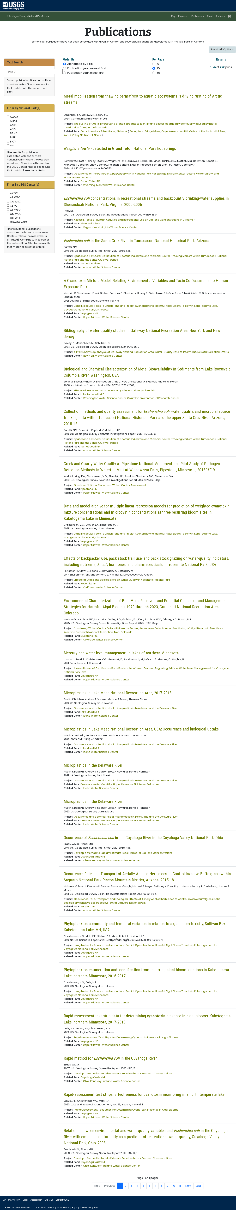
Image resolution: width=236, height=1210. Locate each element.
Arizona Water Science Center (101, 267)
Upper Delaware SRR (125, 784)
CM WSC (15, 214)
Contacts (220, 16)
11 (180, 1186)
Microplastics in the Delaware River (93, 765)
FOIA (96, 1207)
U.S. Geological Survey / (16, 16)
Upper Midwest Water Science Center (106, 317)
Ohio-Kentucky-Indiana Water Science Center (111, 860)
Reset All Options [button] (222, 49)
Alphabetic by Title (80, 64)
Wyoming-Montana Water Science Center (109, 185)
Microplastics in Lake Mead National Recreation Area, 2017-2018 (118, 693)
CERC (13, 206)
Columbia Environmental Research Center (153, 398)
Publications (197, 16)
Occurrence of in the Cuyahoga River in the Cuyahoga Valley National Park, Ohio (143, 837)
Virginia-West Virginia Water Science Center (110, 227)
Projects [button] (182, 16)
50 (158, 73)
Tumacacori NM (90, 263)
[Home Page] (229, 16)
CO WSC (15, 218)
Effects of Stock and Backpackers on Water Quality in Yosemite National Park (122, 580)
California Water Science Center (103, 587)
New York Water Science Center (102, 355)
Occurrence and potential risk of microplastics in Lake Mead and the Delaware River (126, 708)
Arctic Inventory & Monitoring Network (104, 131)
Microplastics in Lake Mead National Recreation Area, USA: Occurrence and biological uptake (141, 729)
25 (158, 68)
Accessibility (36, 1200)
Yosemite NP (88, 583)
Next (188, 1186)
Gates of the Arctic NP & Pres (207, 131)
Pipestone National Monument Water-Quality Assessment (110, 485)
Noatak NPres (92, 135)
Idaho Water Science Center (100, 715)
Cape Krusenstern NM (174, 131)
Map (173, 16)
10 (157, 64)
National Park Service (38, 16)
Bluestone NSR (89, 636)
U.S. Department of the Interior (17, 1207)
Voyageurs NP (89, 313)
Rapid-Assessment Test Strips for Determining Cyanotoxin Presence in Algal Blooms (126, 1037)
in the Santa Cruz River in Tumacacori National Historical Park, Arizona (136, 240)
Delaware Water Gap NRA (96, 784)
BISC (13, 146)
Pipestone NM (89, 489)
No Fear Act (85, 1207)
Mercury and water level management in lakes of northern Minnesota (121, 653)
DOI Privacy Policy (11, 1200)
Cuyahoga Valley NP (93, 856)
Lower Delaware (149, 784)
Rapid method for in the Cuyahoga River (110, 1058)
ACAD (14, 117)
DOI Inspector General (44, 1207)
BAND (13, 133)
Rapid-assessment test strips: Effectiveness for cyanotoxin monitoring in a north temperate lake (144, 1094)
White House (63, 1207)
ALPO (13, 121)
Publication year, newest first (86, 68)
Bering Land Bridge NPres (145, 131)
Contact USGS (62, 1200)
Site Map (49, 1200)
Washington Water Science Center (104, 398)
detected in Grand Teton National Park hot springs (120, 148)
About (210, 16)
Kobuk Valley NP (73, 135)
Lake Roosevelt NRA (92, 394)
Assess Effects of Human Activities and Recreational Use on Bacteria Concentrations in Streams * (134, 219)
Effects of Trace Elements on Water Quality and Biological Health (114, 390)
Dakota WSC (18, 222)
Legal (24, 1200)
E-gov (74, 1207)
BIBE (13, 137)
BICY (13, 141)
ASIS (13, 129)
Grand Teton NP (90, 181)
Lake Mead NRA (90, 712)
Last (198, 1186)
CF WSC (15, 210)
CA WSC (15, 201)
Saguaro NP (88, 906)
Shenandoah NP (90, 223)
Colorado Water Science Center (103, 639)
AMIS (13, 125)
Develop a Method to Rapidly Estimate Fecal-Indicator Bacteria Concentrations (123, 853)
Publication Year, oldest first (86, 73)
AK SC (14, 193)
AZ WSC (15, 197)
